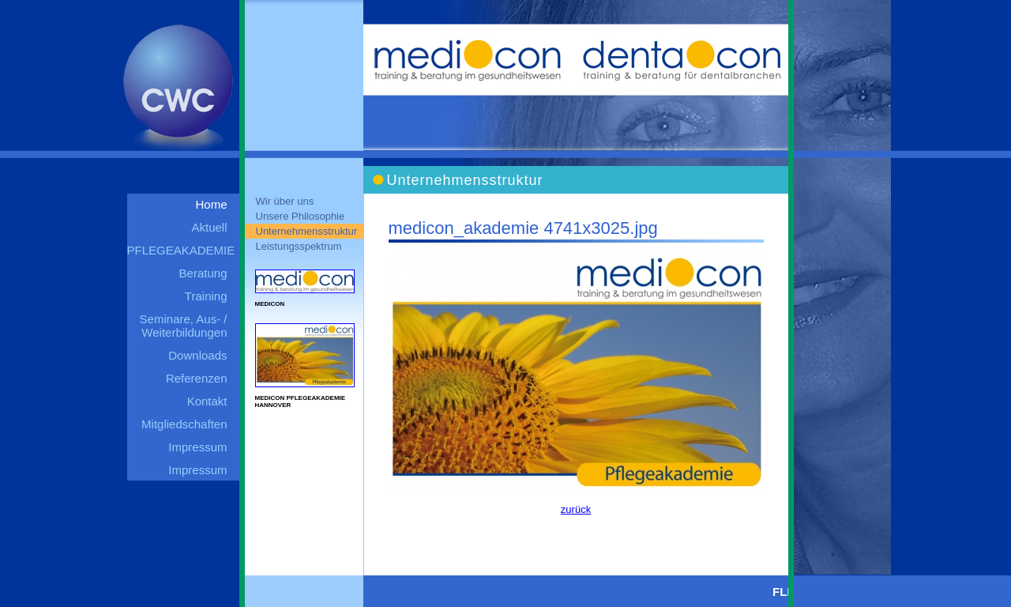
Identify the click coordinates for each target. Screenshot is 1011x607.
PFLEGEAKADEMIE (181, 250)
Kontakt (207, 401)
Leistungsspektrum (299, 246)
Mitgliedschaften (184, 424)
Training (206, 296)
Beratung (203, 273)
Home (211, 204)
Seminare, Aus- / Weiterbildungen (183, 325)
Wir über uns (285, 201)
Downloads (197, 355)
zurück (576, 509)
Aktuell (209, 227)
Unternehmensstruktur (307, 231)
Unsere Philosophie (300, 216)
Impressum (197, 447)
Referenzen (196, 378)
